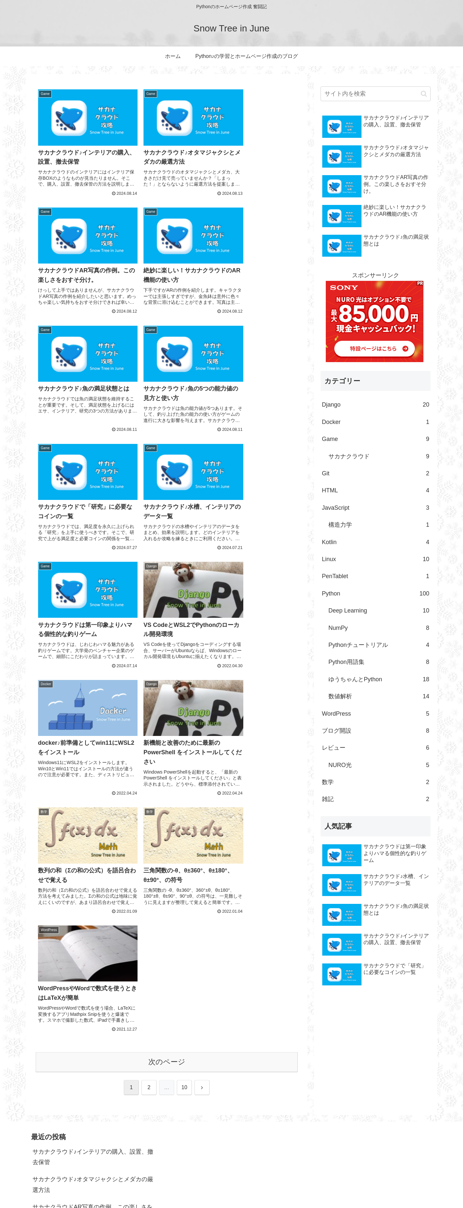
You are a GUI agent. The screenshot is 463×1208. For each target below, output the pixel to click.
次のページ (166, 668)
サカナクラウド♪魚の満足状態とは (78, 1153)
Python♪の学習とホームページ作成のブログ (386, 1187)
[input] (376, 93)
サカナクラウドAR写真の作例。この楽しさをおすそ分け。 (92, 1102)
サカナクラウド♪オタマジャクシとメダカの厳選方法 (92, 1074)
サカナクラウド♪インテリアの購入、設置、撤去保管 (92, 1047)
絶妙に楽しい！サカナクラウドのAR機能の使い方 (92, 1130)
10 (184, 694)
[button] (424, 94)
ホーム (327, 1187)
